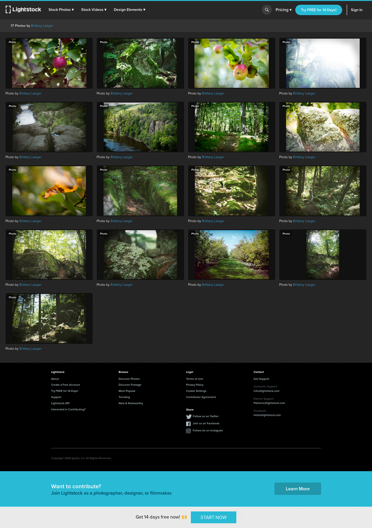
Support (56, 397)
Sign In (357, 10)
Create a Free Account (65, 385)
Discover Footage (130, 385)
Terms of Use (194, 379)
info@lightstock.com (266, 391)
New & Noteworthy (131, 403)
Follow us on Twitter (206, 416)
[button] (61, 9)
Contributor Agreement (201, 397)
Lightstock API (60, 403)
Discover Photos (129, 379)
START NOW (214, 517)
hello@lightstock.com (267, 415)
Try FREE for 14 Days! (318, 10)
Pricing (283, 10)
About (55, 379)
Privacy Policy (194, 385)
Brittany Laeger (42, 25)
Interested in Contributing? (68, 409)
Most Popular (127, 391)
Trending (124, 397)
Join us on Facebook (206, 423)
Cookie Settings (196, 391)
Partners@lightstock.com (269, 403)
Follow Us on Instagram (208, 430)
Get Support (261, 379)
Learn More (298, 488)
